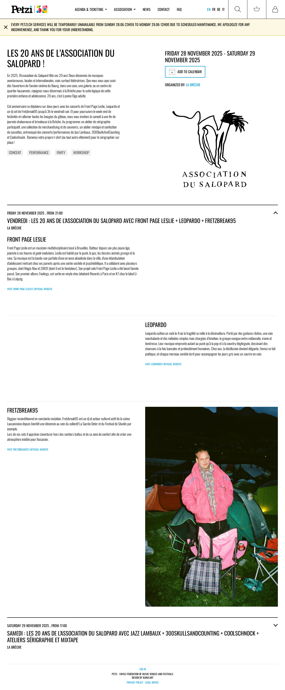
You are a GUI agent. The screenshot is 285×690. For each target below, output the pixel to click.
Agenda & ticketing (91, 9)
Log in (142, 669)
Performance (39, 152)
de (218, 9)
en (208, 9)
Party (61, 152)
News (147, 9)
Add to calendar (185, 71)
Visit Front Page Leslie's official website (29, 289)
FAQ (179, 9)
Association (124, 9)
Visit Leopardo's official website (163, 364)
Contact (164, 9)
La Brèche (193, 84)
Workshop (81, 152)
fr (213, 9)
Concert (15, 152)
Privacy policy (135, 682)
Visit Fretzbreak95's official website (27, 449)
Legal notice (152, 682)
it (223, 9)
